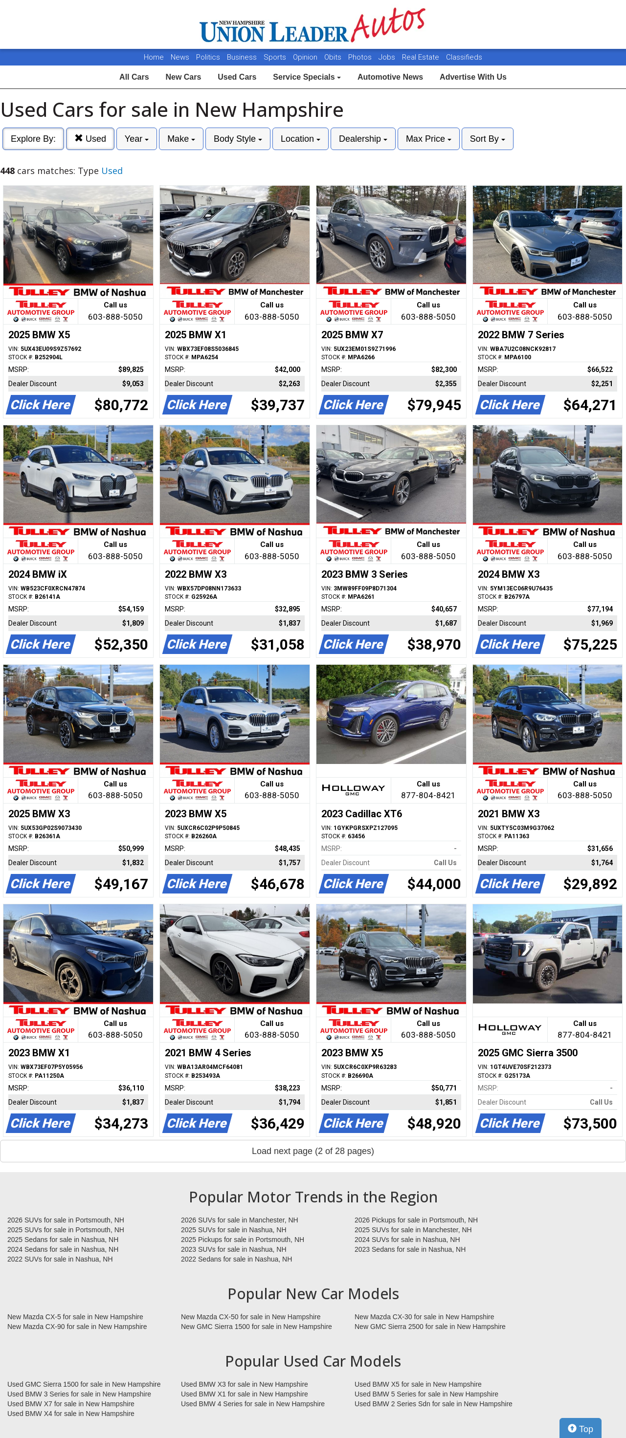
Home (154, 57)
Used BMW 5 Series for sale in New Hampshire (426, 1394)
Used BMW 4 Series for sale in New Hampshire (253, 1404)
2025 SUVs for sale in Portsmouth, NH (65, 1230)
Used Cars (237, 77)
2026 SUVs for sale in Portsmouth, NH (65, 1220)
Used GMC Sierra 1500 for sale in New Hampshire (84, 1384)
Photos (361, 57)
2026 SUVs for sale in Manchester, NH (239, 1220)
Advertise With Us (473, 77)
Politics (208, 57)
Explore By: (33, 139)
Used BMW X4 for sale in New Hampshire (70, 1413)
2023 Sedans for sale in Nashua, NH (410, 1249)
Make (181, 139)
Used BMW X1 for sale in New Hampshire (244, 1394)
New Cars (183, 77)
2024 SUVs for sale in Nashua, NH (407, 1239)
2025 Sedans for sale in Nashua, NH (62, 1239)
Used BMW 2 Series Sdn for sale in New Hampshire (434, 1404)
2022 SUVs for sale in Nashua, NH (60, 1259)
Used (90, 138)
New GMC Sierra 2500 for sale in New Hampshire (430, 1326)
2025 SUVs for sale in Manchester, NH (413, 1230)
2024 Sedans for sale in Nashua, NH (62, 1249)
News (180, 57)
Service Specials (307, 77)
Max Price (428, 139)
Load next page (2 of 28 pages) (313, 1151)
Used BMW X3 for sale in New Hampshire (244, 1384)
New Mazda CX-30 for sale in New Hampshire (424, 1317)
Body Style (238, 139)
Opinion (306, 57)
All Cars (134, 77)
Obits (333, 57)
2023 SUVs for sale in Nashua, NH (234, 1249)
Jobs (388, 57)
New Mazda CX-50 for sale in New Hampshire (251, 1317)
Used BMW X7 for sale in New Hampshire (70, 1404)
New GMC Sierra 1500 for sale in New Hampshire (256, 1326)
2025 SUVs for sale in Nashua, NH (234, 1230)
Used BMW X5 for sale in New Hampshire (418, 1384)
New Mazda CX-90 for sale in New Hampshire (77, 1326)
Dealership (363, 139)
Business (243, 57)
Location (300, 139)
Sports (276, 57)
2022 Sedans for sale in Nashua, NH (236, 1259)
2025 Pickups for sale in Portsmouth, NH (242, 1239)
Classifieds (464, 57)
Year (137, 139)
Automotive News (390, 77)
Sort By (487, 139)
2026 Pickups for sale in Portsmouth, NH (416, 1220)
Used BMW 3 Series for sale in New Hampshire (79, 1394)
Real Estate (421, 57)
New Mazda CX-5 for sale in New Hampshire (75, 1317)
